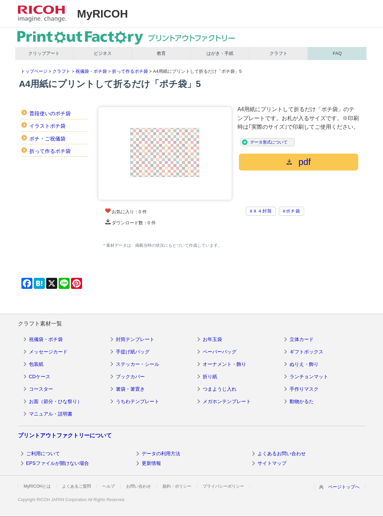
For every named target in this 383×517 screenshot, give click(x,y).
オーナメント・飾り (224, 364)
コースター (41, 389)
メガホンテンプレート (227, 401)
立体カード (302, 339)
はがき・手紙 (219, 53)
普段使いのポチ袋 (50, 113)
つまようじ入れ (219, 389)
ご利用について (43, 453)
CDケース (39, 376)
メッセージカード (48, 351)
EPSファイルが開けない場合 (57, 463)
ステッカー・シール (137, 364)
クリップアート (44, 53)
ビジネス (103, 53)
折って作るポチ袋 (130, 71)
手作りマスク (304, 389)
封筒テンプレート (135, 339)
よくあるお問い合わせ (282, 453)
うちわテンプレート (137, 401)
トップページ (34, 71)
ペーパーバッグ (219, 351)
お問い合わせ (138, 486)
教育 (161, 53)
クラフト (279, 53)
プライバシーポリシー (223, 486)
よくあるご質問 (76, 486)
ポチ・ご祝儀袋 (47, 139)
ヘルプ (108, 486)
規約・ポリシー (176, 486)
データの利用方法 (161, 453)
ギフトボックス (306, 351)
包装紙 (36, 364)
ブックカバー (130, 376)
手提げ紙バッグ (133, 351)
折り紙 (210, 376)
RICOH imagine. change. (42, 14)
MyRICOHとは (37, 486)
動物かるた (302, 401)
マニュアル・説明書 (50, 414)
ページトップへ (344, 486)
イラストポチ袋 (47, 126)
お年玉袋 (212, 339)
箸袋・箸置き (130, 389)
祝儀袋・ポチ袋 (91, 71)
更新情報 (151, 463)
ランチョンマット (309, 376)
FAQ (337, 53)
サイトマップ (272, 463)
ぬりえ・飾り (304, 364)
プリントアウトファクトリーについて (65, 435)
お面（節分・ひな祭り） (55, 401)
